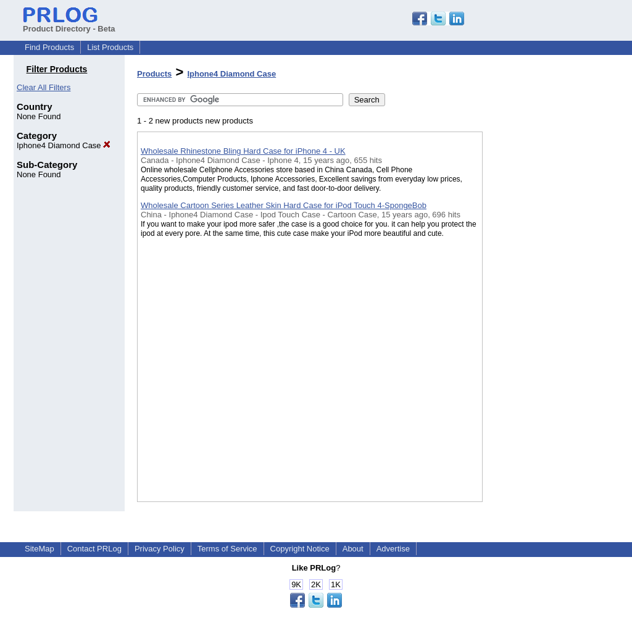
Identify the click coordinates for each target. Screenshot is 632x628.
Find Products (49, 47)
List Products (110, 47)
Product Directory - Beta (69, 24)
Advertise (393, 548)
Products (154, 73)
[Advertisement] (544, 320)
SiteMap (39, 548)
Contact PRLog (94, 548)
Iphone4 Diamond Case (63, 145)
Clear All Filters (43, 87)
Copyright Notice (300, 548)
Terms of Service (227, 548)
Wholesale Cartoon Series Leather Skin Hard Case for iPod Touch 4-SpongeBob (283, 205)
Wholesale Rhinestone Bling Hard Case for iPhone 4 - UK (243, 151)
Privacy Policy (160, 548)
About (353, 548)
